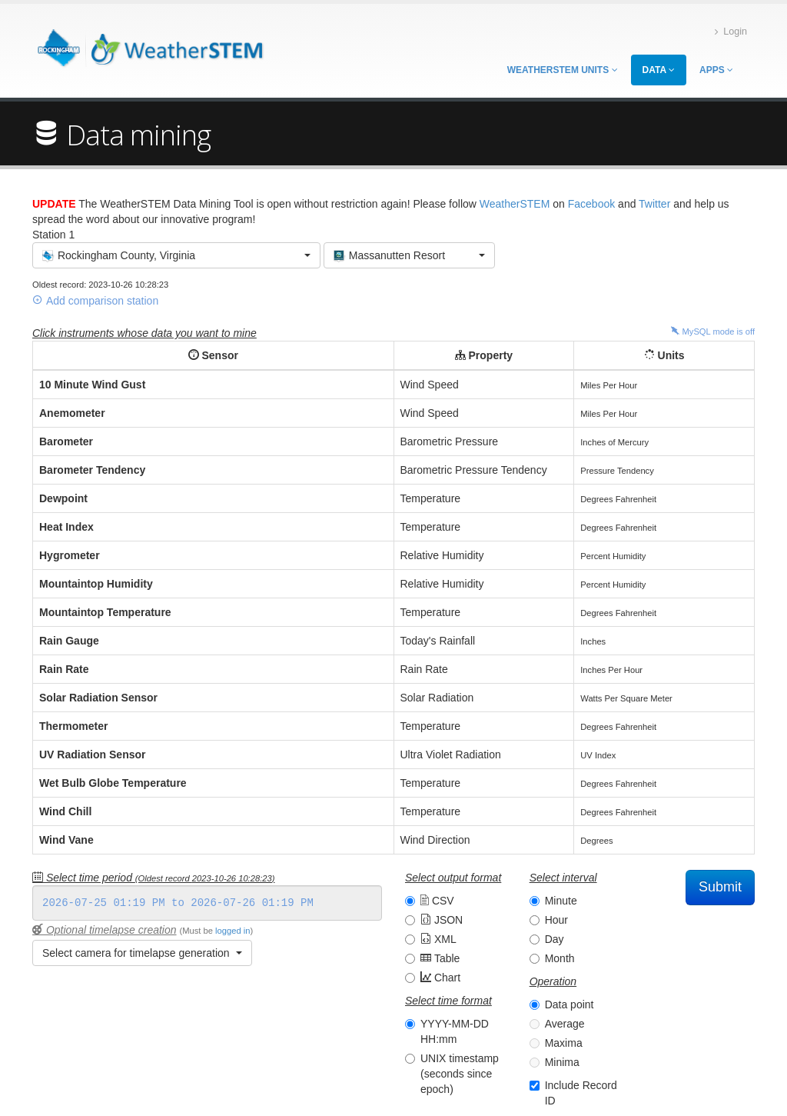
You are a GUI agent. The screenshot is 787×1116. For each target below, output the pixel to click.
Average (565, 1024)
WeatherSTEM (515, 204)
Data (659, 70)
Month (560, 958)
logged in (232, 930)
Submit (720, 886)
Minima (562, 1062)
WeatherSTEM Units (562, 70)
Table (440, 958)
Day (554, 939)
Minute (561, 900)
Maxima (564, 1043)
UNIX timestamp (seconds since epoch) (459, 1073)
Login (731, 32)
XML (438, 939)
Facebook (591, 204)
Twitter (654, 204)
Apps (716, 70)
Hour (556, 920)
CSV (437, 900)
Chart (440, 977)
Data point (569, 1004)
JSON (441, 920)
